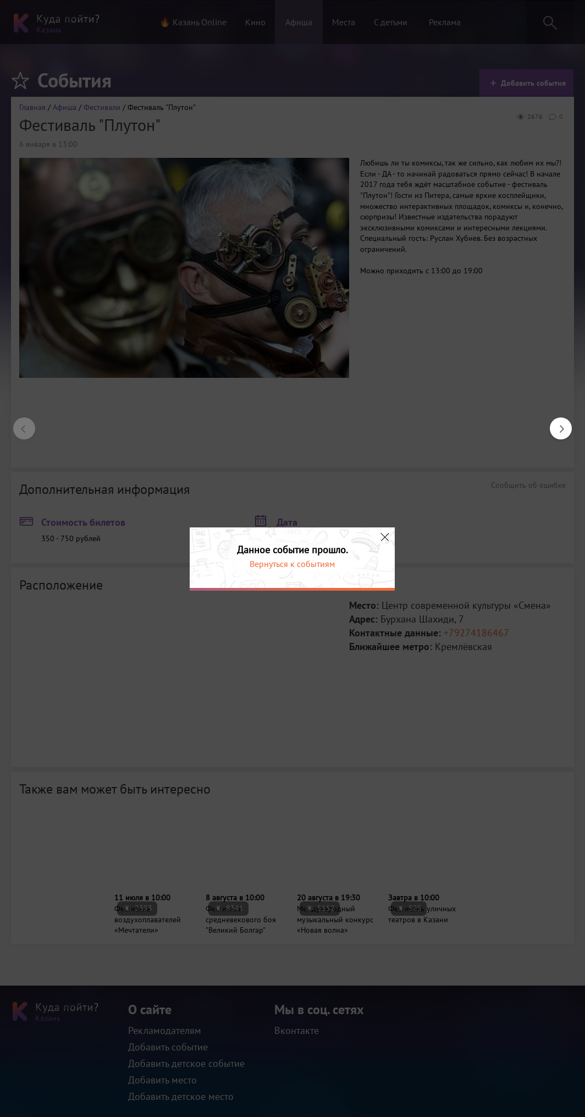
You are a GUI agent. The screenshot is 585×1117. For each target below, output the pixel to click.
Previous (18, 422)
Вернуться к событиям (292, 563)
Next (555, 422)
